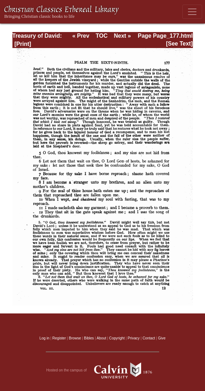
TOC (101, 36)
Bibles (89, 338)
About (101, 338)
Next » (122, 36)
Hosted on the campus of (102, 370)
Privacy (134, 338)
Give (162, 338)
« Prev (80, 36)
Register (59, 338)
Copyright (117, 338)
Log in (44, 338)
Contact (148, 338)
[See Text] (179, 44)
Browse (75, 338)
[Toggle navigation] (192, 12)
